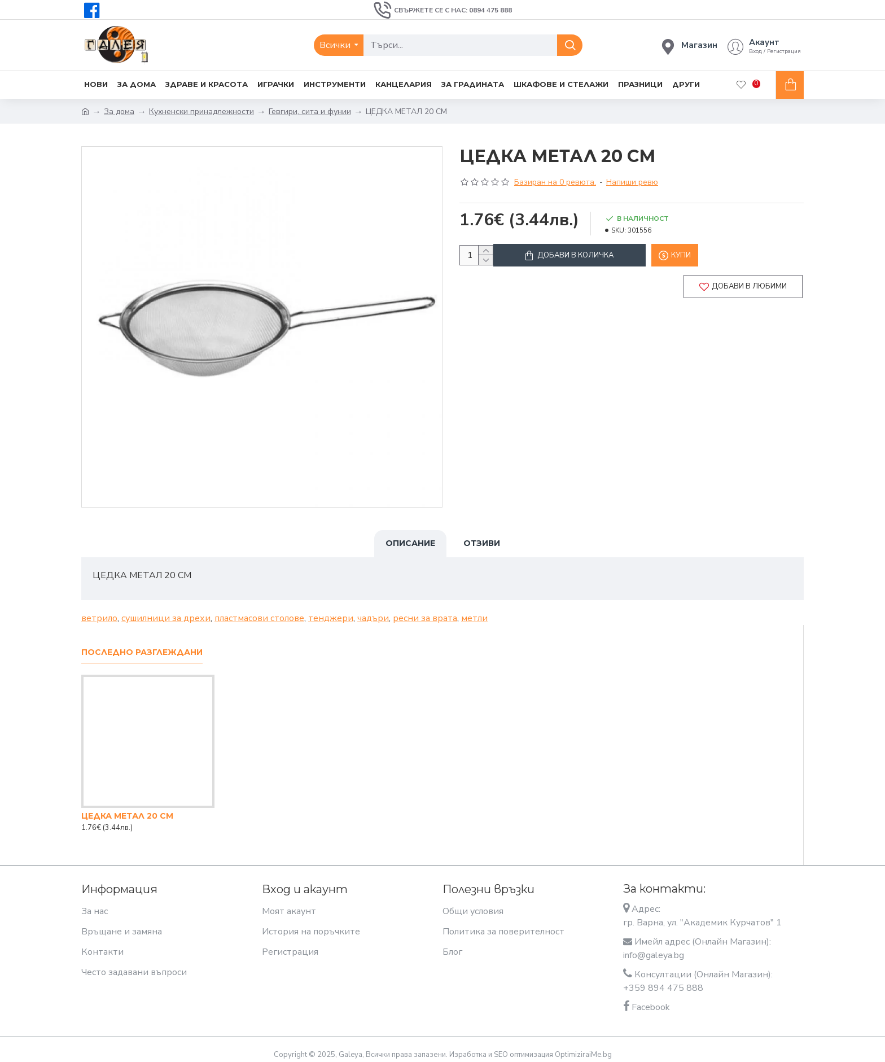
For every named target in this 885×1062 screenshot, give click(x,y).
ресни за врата (425, 611)
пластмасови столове (259, 611)
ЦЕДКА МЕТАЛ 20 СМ (127, 809)
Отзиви (481, 543)
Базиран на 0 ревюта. (555, 182)
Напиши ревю (632, 182)
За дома (119, 111)
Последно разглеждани (142, 645)
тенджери (330, 611)
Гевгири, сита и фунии (310, 111)
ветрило (99, 611)
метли (474, 611)
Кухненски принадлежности (201, 111)
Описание (410, 543)
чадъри (373, 611)
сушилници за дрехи (166, 611)
